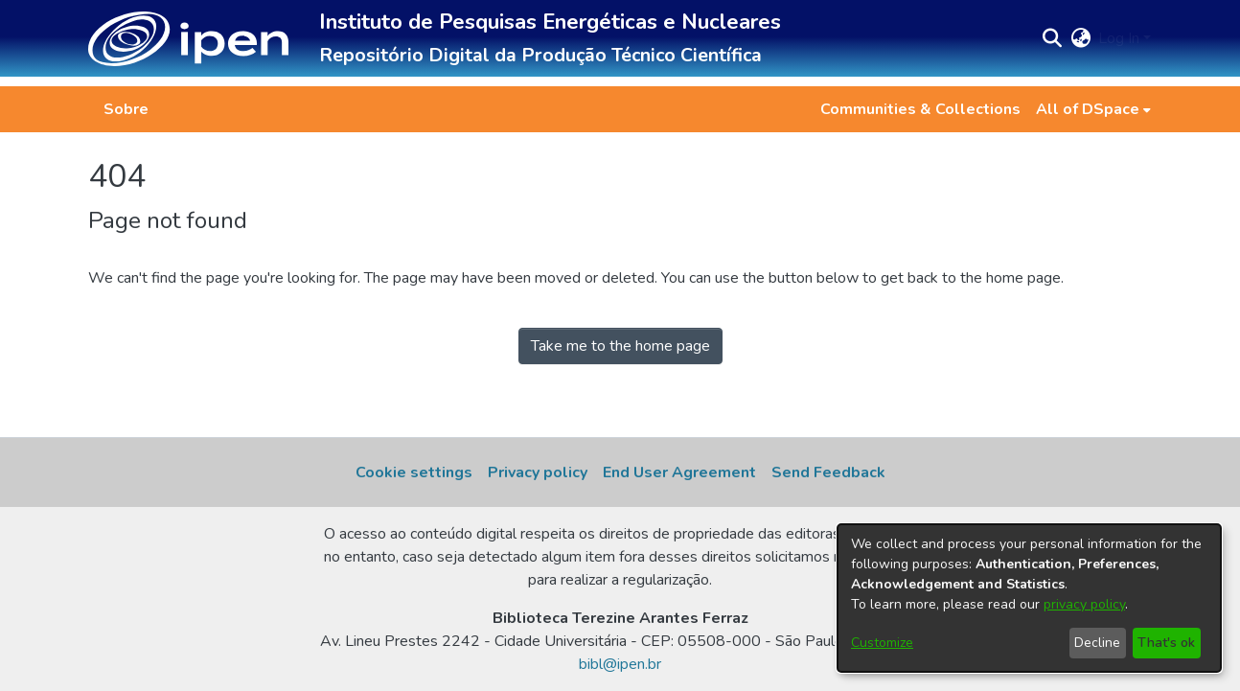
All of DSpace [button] (1087, 109)
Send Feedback (828, 472)
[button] (188, 39)
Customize (882, 642)
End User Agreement (679, 472)
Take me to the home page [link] (620, 346)
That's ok (1166, 642)
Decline (1097, 642)
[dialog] (1029, 598)
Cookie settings (414, 472)
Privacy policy (537, 472)
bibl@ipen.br (620, 664)
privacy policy (1084, 604)
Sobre (126, 109)
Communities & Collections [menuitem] (920, 109)
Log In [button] (1120, 38)
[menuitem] (1093, 109)
